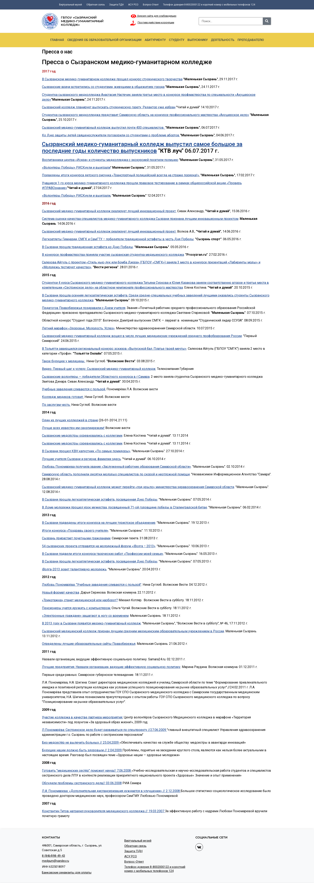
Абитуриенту (155, 40)
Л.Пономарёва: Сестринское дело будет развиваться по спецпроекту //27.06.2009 (104, 730)
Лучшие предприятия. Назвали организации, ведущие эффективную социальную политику (111, 667)
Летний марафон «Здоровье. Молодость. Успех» (78, 328)
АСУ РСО (133, 4)
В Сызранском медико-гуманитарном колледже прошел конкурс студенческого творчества (112, 79)
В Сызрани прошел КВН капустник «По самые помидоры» (86, 451)
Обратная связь (95, 4)
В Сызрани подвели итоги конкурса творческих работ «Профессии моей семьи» (102, 554)
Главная (57, 40)
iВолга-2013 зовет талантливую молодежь (74, 569)
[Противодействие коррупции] (133, 23)
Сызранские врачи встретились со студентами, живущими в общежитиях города (103, 87)
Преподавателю (251, 40)
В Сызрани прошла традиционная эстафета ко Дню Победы (87, 247)
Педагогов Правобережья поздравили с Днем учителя (83, 308)
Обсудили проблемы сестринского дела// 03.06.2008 (82, 783)
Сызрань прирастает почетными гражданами (76, 538)
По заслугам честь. (56, 405)
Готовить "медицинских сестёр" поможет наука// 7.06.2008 (87, 770)
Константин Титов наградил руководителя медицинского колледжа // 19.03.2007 (103, 811)
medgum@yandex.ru (55, 861)
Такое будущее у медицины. (63, 361)
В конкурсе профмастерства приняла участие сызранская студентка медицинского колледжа (113, 255)
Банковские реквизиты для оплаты (66, 872)
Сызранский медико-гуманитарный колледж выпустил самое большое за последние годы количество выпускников (142, 147)
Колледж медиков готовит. (63, 397)
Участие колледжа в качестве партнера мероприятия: (82, 717)
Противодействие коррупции (156, 22)
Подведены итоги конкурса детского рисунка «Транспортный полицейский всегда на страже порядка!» (120, 175)
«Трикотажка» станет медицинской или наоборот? (80, 600)
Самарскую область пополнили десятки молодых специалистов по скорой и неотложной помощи (116, 474)
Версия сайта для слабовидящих (153, 16)
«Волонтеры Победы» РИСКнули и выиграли (76, 167)
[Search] (267, 21)
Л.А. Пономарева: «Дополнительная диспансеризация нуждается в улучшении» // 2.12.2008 (111, 791)
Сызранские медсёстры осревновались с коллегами (82, 435)
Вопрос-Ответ (151, 4)
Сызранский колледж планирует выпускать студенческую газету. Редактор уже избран (108, 107)
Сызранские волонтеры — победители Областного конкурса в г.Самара (96, 377)
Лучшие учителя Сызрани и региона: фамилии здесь (81, 459)
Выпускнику (197, 40)
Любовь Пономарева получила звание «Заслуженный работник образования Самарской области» (116, 467)
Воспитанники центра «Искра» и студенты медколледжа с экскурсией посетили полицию (110, 160)
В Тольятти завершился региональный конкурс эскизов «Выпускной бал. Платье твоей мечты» (114, 349)
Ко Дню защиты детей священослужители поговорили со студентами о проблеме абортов (111, 135)
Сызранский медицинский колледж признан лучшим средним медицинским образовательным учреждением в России (133, 631)
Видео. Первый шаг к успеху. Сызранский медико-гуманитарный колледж (99, 369)
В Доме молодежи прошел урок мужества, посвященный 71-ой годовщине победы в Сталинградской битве (124, 507)
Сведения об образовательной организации (104, 40)
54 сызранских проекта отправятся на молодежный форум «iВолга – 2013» (98, 546)
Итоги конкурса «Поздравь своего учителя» (75, 530)
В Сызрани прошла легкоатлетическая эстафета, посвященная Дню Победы (99, 499)
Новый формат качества (60, 592)
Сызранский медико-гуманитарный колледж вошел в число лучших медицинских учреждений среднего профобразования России (142, 336)
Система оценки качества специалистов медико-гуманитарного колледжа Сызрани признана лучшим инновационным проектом (140, 219)
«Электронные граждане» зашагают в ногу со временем (85, 616)
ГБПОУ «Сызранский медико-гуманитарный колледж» (82, 21)
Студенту (176, 40)
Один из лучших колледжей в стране (70, 420)
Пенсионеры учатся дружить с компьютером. (76, 608)
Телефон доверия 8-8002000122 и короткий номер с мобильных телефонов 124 (209, 4)
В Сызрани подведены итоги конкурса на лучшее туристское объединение (98, 523)
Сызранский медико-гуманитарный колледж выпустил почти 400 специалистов (103, 127)
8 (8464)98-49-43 (53, 856)
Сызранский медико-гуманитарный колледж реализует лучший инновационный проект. (109, 211)
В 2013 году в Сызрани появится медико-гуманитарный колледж (91, 623)
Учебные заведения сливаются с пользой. (74, 389)
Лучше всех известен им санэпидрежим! (73, 428)
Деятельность (222, 40)
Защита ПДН (116, 4)
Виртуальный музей (70, 4)
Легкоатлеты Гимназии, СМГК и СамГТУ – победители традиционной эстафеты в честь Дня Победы (118, 239)
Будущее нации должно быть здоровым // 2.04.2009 (82, 750)
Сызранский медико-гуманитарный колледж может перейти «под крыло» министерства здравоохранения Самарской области (138, 487)
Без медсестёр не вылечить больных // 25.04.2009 (80, 742)
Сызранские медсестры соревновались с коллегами (82, 443)
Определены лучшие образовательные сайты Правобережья (88, 644)
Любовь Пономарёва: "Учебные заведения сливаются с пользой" (91, 585)
